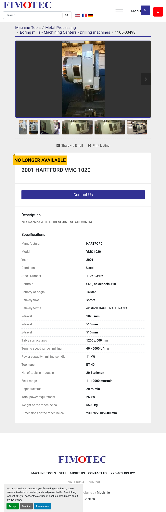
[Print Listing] (98, 145)
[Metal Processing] (60, 27)
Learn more (42, 506)
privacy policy (13, 499)
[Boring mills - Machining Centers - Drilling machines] (65, 32)
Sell (63, 473)
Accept (13, 506)
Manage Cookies (83, 499)
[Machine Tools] (28, 27)
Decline (26, 506)
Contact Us (83, 194)
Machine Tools (43, 473)
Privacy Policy (122, 473)
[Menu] (119, 11)
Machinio (103, 492)
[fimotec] (83, 459)
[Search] (32, 15)
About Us (77, 473)
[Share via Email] (69, 145)
